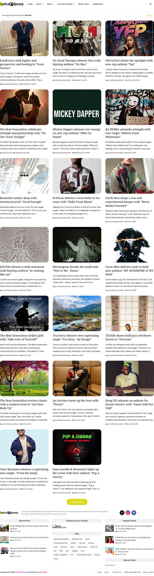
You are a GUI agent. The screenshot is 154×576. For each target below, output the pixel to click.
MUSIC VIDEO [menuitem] (83, 4)
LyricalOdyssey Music (10, 84)
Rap (67, 551)
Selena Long (7, 153)
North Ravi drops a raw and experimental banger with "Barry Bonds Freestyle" (127, 201)
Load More (77, 502)
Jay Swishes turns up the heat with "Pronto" (75, 402)
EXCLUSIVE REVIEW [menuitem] (64, 4)
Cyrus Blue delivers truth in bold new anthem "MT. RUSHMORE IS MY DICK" (129, 270)
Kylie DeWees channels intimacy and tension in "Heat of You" (134, 550)
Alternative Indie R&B (61, 539)
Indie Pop (64, 547)
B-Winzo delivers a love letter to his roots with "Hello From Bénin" (76, 200)
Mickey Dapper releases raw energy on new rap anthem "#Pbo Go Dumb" (76, 133)
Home (99, 572)
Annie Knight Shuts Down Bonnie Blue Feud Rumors (29, 527)
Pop (55, 551)
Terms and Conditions (132, 572)
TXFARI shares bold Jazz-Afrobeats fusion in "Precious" (128, 337)
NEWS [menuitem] (49, 4)
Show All (149, 15)
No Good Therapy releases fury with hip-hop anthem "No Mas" (77, 62)
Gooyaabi (43, 572)
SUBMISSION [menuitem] (98, 4)
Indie (55, 547)
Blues (87, 539)
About (106, 572)
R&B (61, 551)
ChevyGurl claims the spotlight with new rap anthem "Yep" (129, 62)
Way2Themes (21, 572)
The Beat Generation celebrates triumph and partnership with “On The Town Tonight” (23, 133)
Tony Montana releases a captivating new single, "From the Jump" (24, 471)
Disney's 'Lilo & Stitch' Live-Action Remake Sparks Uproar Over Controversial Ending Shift (28, 551)
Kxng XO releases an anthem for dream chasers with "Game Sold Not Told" (129, 404)
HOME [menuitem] (30, 4)
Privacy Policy (148, 572)
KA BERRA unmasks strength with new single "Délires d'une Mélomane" (127, 133)
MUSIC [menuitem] (38, 4)
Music (72, 547)
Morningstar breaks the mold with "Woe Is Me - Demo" (75, 268)
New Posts (94, 547)
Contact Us (116, 572)
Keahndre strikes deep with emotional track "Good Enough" (21, 200)
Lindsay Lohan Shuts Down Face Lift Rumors (29, 537)
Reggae (75, 551)
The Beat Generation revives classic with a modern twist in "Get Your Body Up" (23, 404)
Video (56, 559)
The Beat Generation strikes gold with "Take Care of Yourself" (21, 337)
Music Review (82, 547)
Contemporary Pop (60, 543)
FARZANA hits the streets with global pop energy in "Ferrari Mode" (132, 538)
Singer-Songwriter (60, 555)
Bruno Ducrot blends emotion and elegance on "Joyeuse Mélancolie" (133, 527)
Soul (71, 555)
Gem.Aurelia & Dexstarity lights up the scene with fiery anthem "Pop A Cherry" (76, 473)
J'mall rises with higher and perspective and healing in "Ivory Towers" (22, 64)
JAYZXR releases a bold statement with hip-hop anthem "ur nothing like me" (22, 270)
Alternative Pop (77, 539)
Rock (82, 551)
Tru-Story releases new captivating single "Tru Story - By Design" (76, 337)
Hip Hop (91, 543)
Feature (73, 543)
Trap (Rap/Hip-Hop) (84, 555)
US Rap (96, 555)
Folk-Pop (82, 543)
